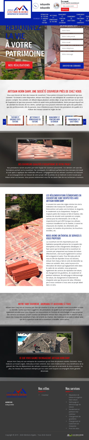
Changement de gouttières (71, 18)
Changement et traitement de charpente (81, 18)
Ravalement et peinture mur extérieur (62, 18)
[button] (4, 122)
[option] (15, 120)
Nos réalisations (19, 65)
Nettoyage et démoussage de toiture (53, 18)
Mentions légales (30, 435)
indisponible (45, 4)
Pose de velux (74, 429)
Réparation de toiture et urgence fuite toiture (44, 18)
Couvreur (36, 18)
